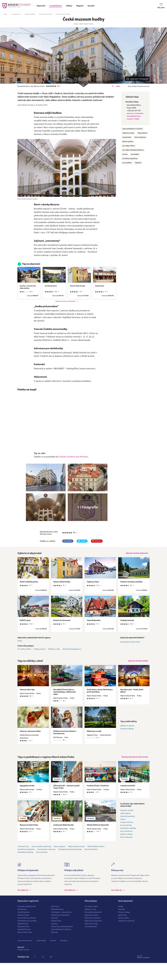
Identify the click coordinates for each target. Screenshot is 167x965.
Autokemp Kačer (51, 286)
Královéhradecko (57, 911)
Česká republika (30, 14)
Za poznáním (126, 137)
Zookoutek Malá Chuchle (63, 827)
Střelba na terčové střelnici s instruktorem (64, 733)
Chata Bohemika (93, 621)
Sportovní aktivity (91, 851)
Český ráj (54, 920)
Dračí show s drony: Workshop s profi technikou (100, 692)
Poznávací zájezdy (127, 730)
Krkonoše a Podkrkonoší (26, 908)
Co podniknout (55, 6)
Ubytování (41, 6)
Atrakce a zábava (126, 836)
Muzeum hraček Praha (29, 827)
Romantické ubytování (93, 914)
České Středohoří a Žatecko (61, 931)
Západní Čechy (22, 926)
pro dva (124, 154)
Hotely (120, 908)
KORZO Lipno (25, 621)
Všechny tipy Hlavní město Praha (134, 759)
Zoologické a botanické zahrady (70, 851)
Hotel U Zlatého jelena (29, 582)
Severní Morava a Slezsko (26, 920)
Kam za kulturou (140, 137)
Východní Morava (23, 931)
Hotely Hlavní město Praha (130, 643)
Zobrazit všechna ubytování (65, 301)
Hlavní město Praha (45, 14)
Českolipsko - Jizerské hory (61, 914)
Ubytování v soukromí (126, 923)
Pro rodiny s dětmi (24, 650)
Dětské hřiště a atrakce (95, 848)
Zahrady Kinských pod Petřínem (73, 456)
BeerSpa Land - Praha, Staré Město (131, 692)
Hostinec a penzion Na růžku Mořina (28, 287)
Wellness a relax (54, 650)
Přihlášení (63, 943)
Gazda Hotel (99, 286)
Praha (20, 642)
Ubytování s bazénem (93, 920)
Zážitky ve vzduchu (127, 727)
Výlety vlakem (142, 133)
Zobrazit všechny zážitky (138, 662)
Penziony (121, 911)
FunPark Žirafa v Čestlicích (98, 788)
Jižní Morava (22, 911)
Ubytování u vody (91, 926)
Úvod (5, 14)
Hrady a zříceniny (126, 824)
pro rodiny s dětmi (128, 146)
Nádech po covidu (94, 732)
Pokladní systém (23, 952)
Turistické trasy (23, 848)
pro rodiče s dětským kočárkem (133, 150)
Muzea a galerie (127, 141)
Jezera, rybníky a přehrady (41, 848)
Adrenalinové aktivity (25, 854)
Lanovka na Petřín (127, 788)
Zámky (122, 821)
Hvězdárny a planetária (26, 851)
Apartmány (122, 917)
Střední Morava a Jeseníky (26, 923)
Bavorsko (54, 934)
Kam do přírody (126, 827)
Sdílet (118, 86)
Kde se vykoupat (126, 839)
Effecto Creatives (143, 958)
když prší (138, 163)
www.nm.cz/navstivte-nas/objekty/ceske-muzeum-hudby (135, 116)
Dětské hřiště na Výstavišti (98, 827)
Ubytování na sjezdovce (93, 923)
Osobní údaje (41, 943)
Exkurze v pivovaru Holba (30, 732)
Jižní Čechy (55, 908)
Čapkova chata (93, 582)
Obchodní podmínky (24, 943)
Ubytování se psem (92, 917)
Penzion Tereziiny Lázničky (131, 582)
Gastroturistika (41, 854)
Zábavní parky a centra (76, 848)
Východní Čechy (23, 929)
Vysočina (54, 926)
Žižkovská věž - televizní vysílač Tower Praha (66, 789)
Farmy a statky (123, 920)
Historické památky (127, 818)
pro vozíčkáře (127, 163)
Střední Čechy (56, 923)
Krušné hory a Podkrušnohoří (62, 929)
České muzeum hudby (63, 14)
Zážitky (69, 6)
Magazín (79, 6)
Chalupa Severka (127, 621)
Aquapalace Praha (27, 788)
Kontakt (91, 6)
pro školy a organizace (129, 158)
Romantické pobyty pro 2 (72, 650)
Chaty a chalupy (124, 914)
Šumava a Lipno (23, 917)
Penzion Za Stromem (61, 621)
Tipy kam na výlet (128, 133)
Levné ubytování (91, 929)
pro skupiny (135, 154)
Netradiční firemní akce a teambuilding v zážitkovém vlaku (64, 693)
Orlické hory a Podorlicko (60, 917)
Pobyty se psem (39, 650)
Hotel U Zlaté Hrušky (77, 286)
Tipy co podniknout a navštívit (132, 129)
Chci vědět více (23, 892)
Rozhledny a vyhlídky (128, 830)
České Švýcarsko (23, 914)
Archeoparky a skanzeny (46, 851)
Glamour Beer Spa (27, 691)
